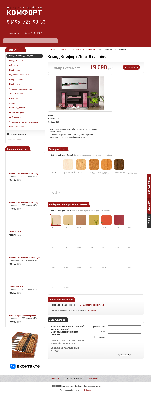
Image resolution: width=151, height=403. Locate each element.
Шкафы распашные (17, 79)
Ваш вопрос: (99, 337)
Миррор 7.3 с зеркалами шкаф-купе (24, 258)
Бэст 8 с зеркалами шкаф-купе (22, 315)
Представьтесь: (98, 327)
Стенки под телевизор (18, 108)
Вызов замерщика (16, 127)
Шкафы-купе (14, 70)
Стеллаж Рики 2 (16, 287)
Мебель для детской (17, 113)
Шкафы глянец (15, 84)
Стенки (12, 103)
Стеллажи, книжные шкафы (20, 89)
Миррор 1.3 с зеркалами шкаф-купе (24, 174)
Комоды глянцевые (17, 61)
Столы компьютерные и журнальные (24, 122)
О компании (94, 378)
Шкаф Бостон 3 (15, 231)
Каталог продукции (74, 378)
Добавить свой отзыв (93, 305)
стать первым (92, 310)
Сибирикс (87, 390)
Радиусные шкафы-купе (19, 75)
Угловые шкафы (16, 94)
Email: (102, 332)
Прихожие (13, 98)
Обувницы (13, 65)
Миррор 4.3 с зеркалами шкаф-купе (24, 203)
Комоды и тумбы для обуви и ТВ (22, 56)
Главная (55, 378)
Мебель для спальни (17, 117)
